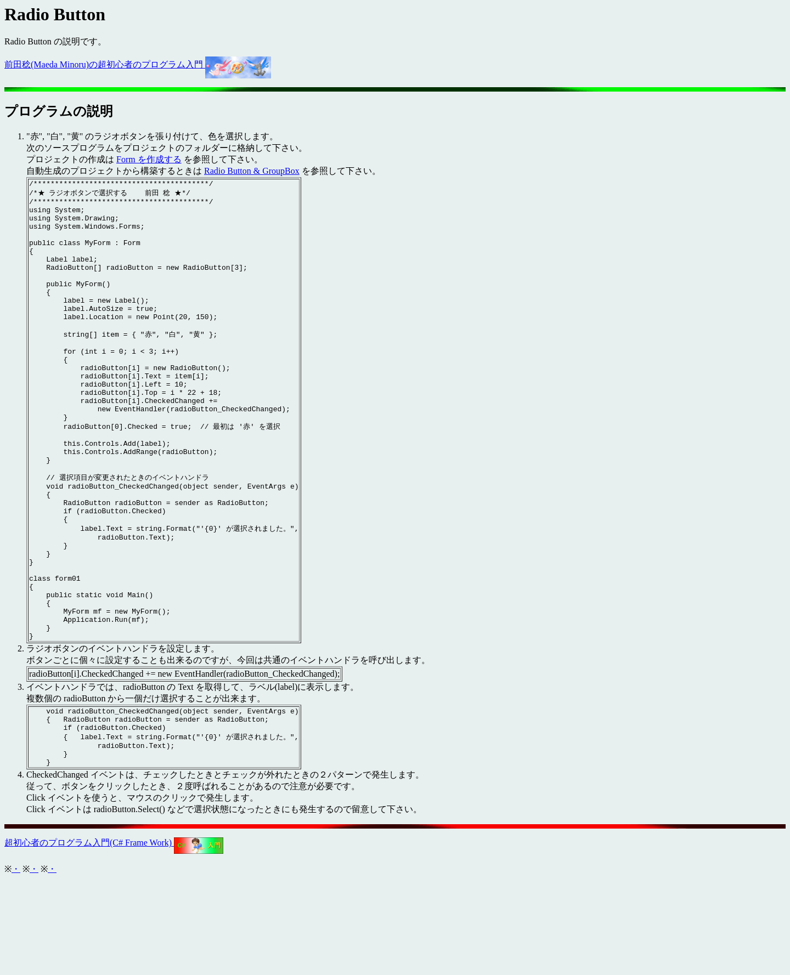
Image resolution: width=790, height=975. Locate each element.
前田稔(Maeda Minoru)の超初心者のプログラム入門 (137, 64)
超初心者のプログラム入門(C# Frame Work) (113, 938)
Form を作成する (149, 159)
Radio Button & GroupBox (252, 170)
